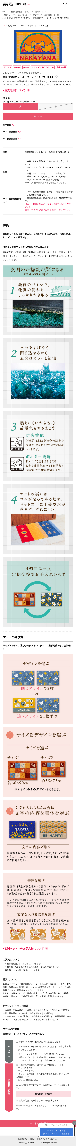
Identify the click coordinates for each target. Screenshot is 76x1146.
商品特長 (8, 125)
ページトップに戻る (50, 1123)
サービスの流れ (11, 139)
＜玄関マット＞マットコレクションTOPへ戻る (27, 25)
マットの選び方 (11, 132)
